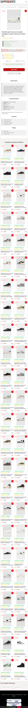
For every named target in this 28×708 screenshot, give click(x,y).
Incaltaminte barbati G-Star (11, 7)
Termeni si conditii (6, 694)
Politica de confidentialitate (16, 694)
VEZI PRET (14, 69)
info (12, 164)
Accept (18, 707)
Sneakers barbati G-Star (22, 7)
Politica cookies (12, 707)
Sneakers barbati (18, 687)
